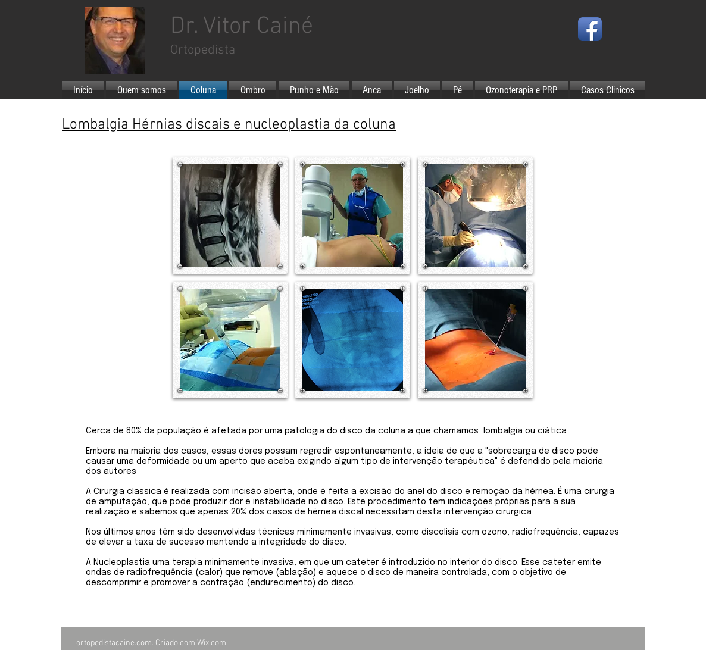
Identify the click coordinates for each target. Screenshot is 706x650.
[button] (230, 215)
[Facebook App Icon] (590, 29)
